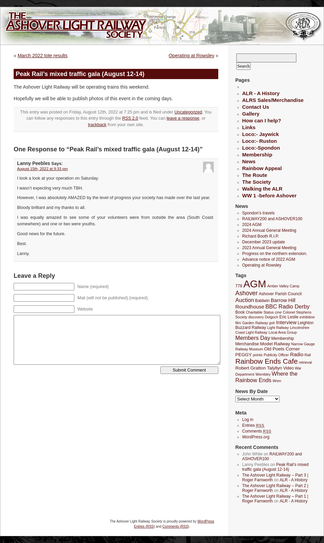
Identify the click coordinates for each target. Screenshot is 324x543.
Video (288, 368)
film (238, 323)
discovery (256, 317)
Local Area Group (283, 332)
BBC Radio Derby (287, 306)
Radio (296, 354)
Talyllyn (274, 368)
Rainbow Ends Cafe (266, 361)
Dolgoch (271, 317)
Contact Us (255, 107)
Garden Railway (255, 323)
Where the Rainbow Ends (266, 377)
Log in (247, 419)
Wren (277, 381)
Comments (256, 431)
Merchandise (247, 344)
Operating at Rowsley (191, 55)
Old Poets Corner (281, 348)
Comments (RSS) (175, 526)
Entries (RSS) (144, 526)
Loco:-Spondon (261, 148)
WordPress (205, 521)
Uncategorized (188, 112)
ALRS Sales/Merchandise (273, 100)
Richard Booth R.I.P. (260, 236)
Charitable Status (260, 312)
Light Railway (278, 328)
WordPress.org (255, 437)
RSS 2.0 (130, 118)
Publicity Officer (276, 355)
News (248, 161)
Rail (308, 355)
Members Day (252, 338)
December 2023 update (263, 242)
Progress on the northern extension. (274, 253)
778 (238, 286)
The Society (256, 182)
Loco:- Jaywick (260, 134)
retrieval (305, 362)
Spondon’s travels (258, 213)
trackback (97, 124)
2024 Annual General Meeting (269, 230)
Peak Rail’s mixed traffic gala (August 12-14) (275, 467)
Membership (257, 154)
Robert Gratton (250, 368)
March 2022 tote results (43, 55)
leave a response (182, 118)
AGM (255, 283)
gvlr (272, 323)
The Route (254, 175)
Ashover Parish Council (280, 293)
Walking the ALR (262, 189)
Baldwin (262, 300)
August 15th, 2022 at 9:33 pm (42, 169)
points (257, 355)
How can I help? (261, 120)
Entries (253, 425)
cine (278, 312)
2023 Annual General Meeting (269, 247)
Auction (244, 300)
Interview (286, 322)
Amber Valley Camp (283, 286)
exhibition (307, 317)
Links (248, 127)
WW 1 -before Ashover (269, 195)
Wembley (262, 374)
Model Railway (275, 343)
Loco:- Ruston (259, 141)
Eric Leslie (288, 317)
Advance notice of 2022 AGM (268, 259)
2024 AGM (252, 224)
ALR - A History (261, 93)
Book (240, 312)
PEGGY (243, 354)
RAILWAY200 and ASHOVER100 (272, 218)
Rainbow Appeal (262, 168)
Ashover (246, 293)
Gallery (251, 114)
